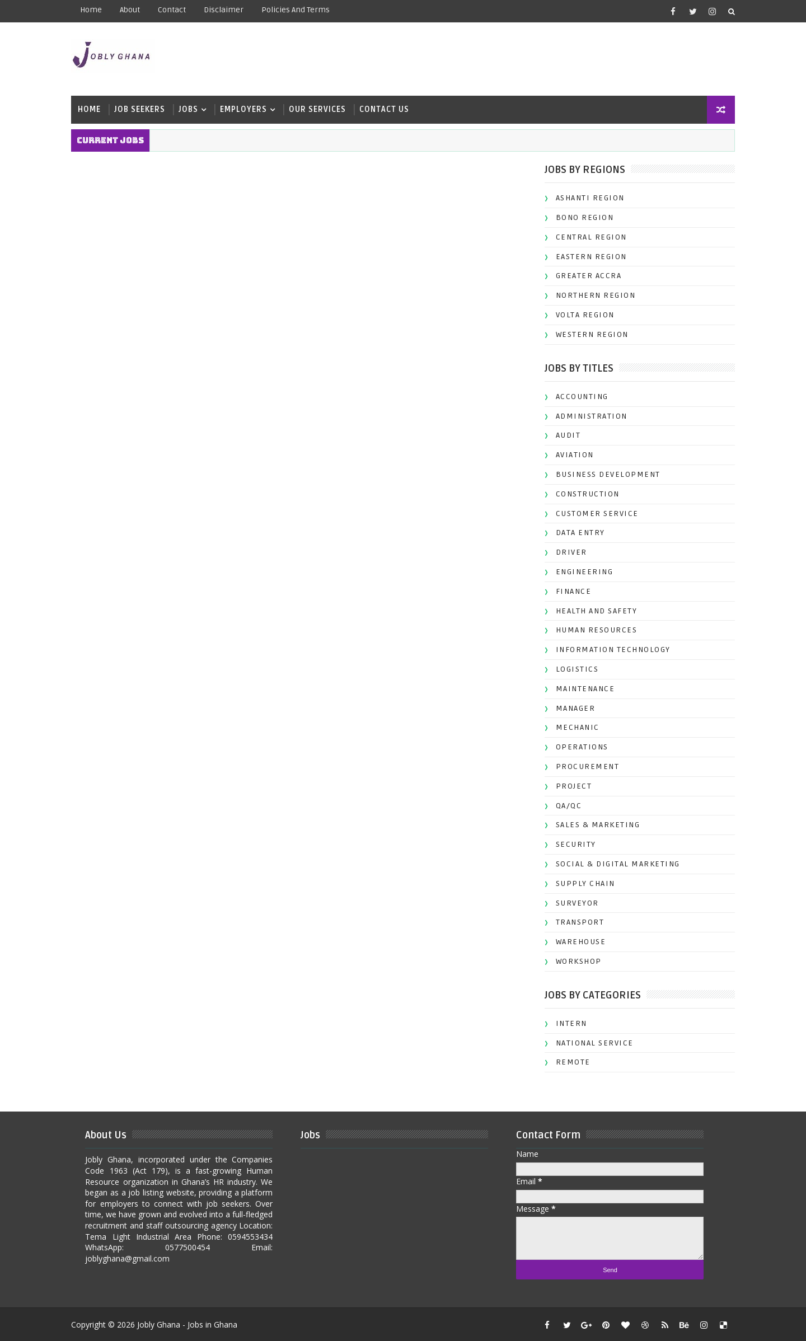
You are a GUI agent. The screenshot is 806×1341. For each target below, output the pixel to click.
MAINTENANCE (581, 688)
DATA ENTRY (576, 532)
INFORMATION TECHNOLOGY (608, 649)
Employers (247, 109)
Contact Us (389, 109)
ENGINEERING (580, 571)
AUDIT (564, 434)
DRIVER (567, 551)
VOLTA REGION (580, 314)
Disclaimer (228, 10)
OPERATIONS (577, 746)
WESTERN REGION (587, 334)
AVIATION (570, 454)
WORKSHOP (574, 960)
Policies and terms (300, 10)
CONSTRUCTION (583, 493)
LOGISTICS (572, 668)
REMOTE (568, 1061)
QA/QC (564, 804)
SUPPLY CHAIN (581, 883)
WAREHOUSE (576, 941)
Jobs (193, 109)
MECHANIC (573, 727)
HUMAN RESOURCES (592, 629)
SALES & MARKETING (593, 824)
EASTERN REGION (586, 256)
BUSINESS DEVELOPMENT (603, 474)
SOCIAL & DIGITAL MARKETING (613, 863)
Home (95, 10)
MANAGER (571, 707)
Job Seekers (144, 109)
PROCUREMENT (583, 766)
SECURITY (571, 843)
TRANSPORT (575, 921)
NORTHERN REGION (591, 294)
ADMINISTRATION (587, 415)
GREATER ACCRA (584, 275)
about (134, 10)
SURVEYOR (572, 902)
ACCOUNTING (577, 396)
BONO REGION (580, 217)
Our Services (321, 109)
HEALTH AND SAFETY (592, 610)
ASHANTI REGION (585, 197)
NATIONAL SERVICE (590, 1042)
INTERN (567, 1023)
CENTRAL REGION (586, 236)
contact (176, 10)
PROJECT (569, 785)
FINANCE (569, 591)
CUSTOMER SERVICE (592, 513)
